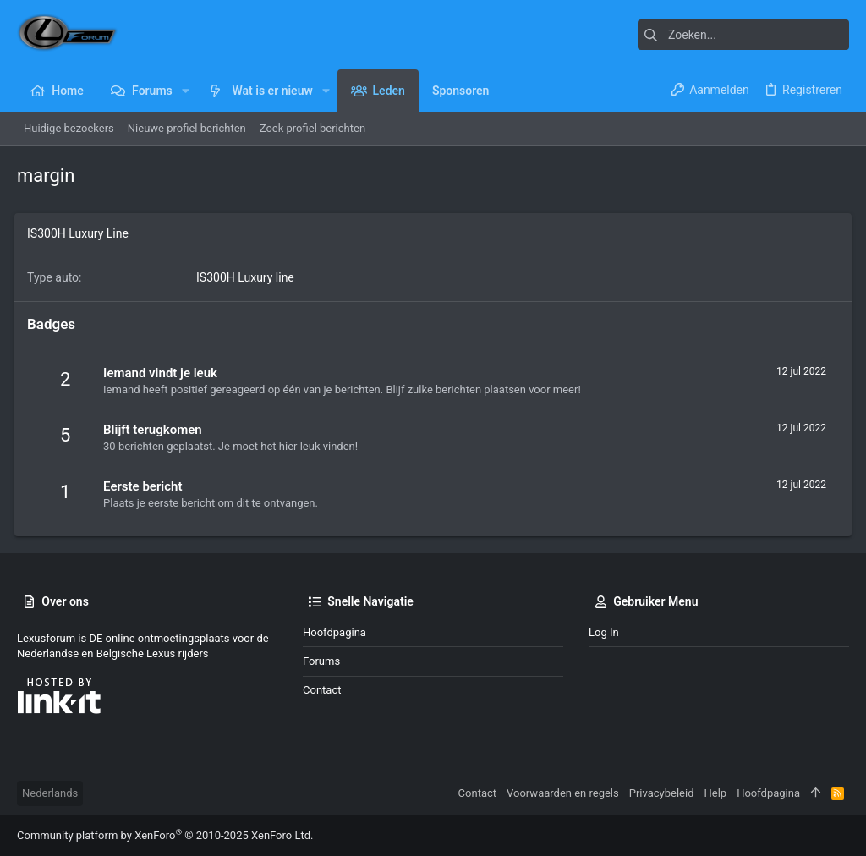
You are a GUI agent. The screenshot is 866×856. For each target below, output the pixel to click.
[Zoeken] (743, 34)
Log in (604, 632)
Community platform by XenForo (165, 835)
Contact (322, 689)
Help (715, 793)
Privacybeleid (661, 793)
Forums (321, 661)
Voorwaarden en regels (563, 793)
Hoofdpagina (334, 632)
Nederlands (50, 793)
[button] (185, 90)
